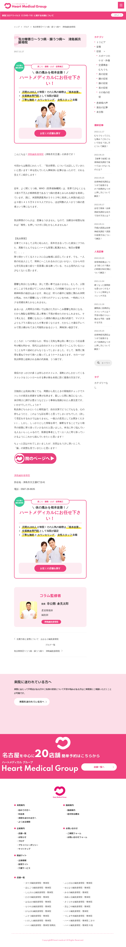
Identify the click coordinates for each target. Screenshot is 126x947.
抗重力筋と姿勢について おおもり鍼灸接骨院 (38, 639)
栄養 (98, 47)
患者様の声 (102, 103)
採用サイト (23, 864)
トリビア (101, 42)
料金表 (21, 814)
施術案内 (71, 810)
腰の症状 (103, 78)
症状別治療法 (73, 814)
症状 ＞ (101, 51)
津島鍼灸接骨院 (36, 154)
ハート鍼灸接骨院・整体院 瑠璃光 (40, 925)
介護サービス (24, 868)
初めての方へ (24, 810)
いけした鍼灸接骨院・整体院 (38, 920)
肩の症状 (103, 74)
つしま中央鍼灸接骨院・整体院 (78, 916)
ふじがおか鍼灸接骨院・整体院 (78, 883)
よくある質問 (24, 821)
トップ (17, 27)
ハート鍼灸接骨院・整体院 (76, 911)
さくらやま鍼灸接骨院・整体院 (78, 902)
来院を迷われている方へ (33, 701)
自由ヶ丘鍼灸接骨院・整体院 (77, 897)
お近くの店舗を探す (50, 133)
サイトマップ (24, 848)
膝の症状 (103, 83)
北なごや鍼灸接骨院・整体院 (77, 906)
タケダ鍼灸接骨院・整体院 (37, 883)
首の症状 (103, 88)
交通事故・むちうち (104, 67)
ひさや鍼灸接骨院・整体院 (37, 897)
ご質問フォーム (74, 833)
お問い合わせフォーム (77, 837)
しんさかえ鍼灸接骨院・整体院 (39, 892)
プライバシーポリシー (28, 845)
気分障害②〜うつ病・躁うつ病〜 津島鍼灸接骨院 (37, 651)
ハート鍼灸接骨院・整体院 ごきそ (79, 920)
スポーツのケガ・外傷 (104, 58)
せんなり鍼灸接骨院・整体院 (77, 887)
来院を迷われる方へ (27, 818)
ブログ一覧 (50, 645)
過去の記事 (102, 107)
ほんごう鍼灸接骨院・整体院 (38, 887)
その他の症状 (104, 94)
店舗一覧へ (104, 766)
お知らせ (22, 837)
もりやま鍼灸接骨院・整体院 (38, 906)
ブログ (26, 27)
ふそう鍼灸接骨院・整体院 (37, 916)
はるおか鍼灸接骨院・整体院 (38, 902)
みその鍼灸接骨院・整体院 (76, 892)
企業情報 (22, 860)
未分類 (99, 112)
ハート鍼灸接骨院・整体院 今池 (78, 925)
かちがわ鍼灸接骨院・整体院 (38, 911)
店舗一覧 (22, 833)
